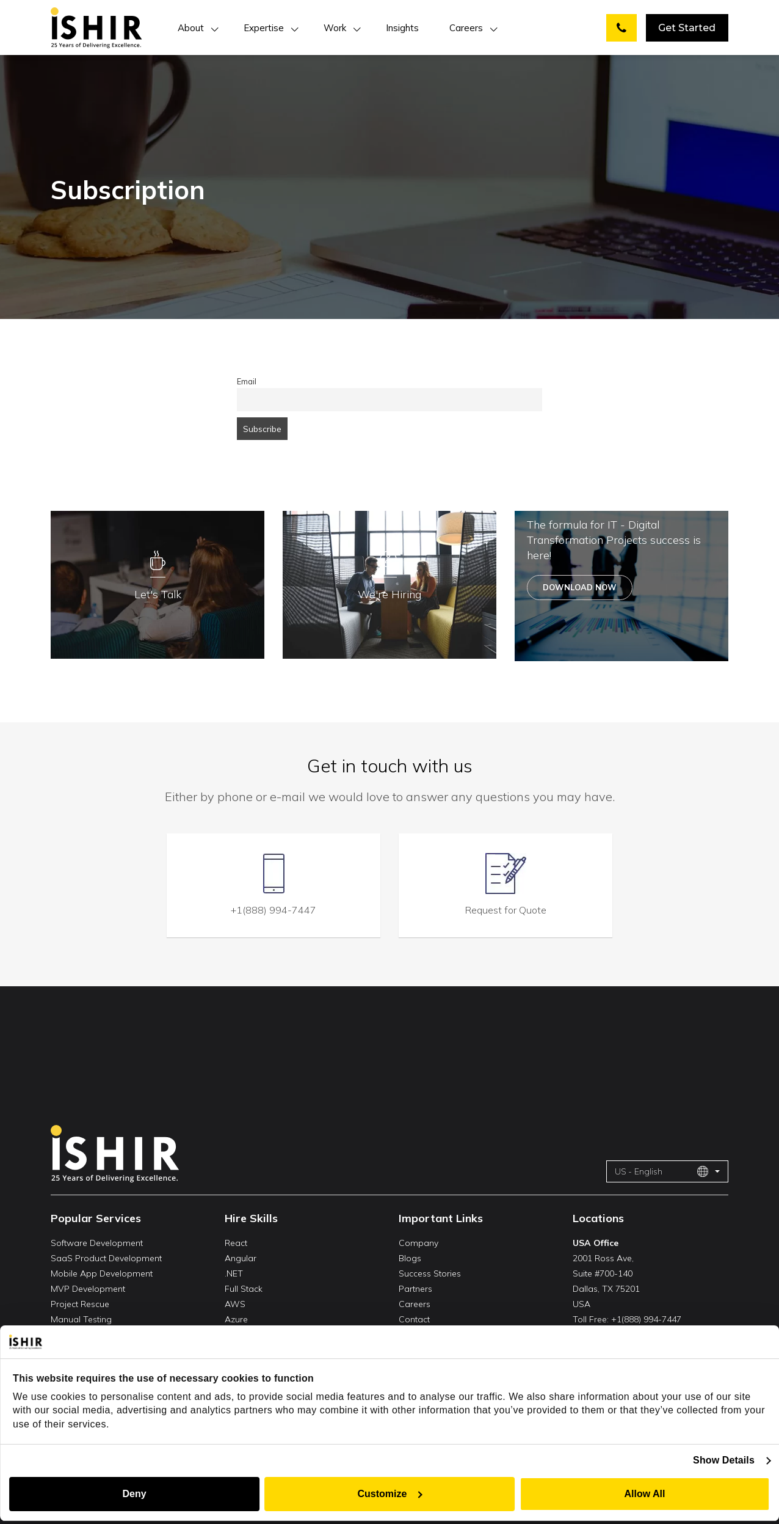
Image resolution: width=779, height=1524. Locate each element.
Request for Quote (505, 910)
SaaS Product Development (106, 1258)
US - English (662, 1171)
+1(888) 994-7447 (273, 910)
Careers (466, 28)
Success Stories (430, 1273)
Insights (402, 28)
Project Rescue (80, 1304)
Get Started (687, 28)
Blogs (410, 1258)
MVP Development (88, 1288)
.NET (234, 1273)
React (236, 1242)
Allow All (645, 1494)
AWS (235, 1304)
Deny (134, 1494)
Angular (240, 1258)
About (191, 28)
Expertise (264, 28)
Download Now (580, 587)
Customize (390, 1494)
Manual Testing (81, 1319)
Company (418, 1242)
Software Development (97, 1242)
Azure (236, 1319)
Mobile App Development (102, 1273)
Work (335, 28)
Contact (414, 1319)
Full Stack (244, 1288)
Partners (415, 1288)
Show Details (724, 1460)
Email (246, 381)
